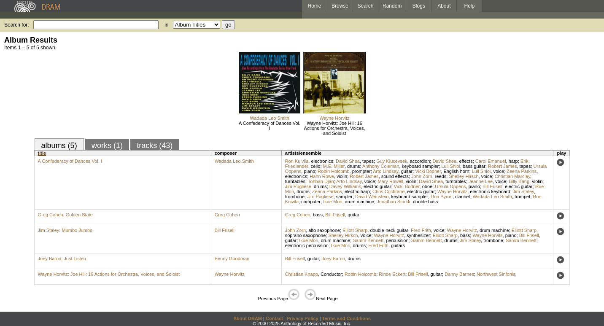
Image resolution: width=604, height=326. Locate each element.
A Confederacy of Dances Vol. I (269, 126)
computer (311, 201)
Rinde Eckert (392, 274)
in (166, 25)
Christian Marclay (512, 176)
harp (513, 161)
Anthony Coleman (380, 166)
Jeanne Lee (481, 181)
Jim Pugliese (298, 186)
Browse (340, 6)
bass (318, 214)
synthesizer (418, 235)
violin (342, 176)
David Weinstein (371, 196)
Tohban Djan (321, 181)
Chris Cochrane (388, 191)
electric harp (357, 191)
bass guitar (474, 166)
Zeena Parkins (522, 171)
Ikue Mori (332, 201)
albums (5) (59, 145)
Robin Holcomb (333, 171)
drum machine (360, 201)
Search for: (16, 25)
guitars (398, 245)
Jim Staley (523, 191)
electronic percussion (307, 245)
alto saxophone (324, 230)
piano (309, 171)
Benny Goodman (232, 258)
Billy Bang (519, 181)
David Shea (348, 161)
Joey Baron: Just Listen (62, 258)
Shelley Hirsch (463, 176)
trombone (295, 196)
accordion (420, 161)
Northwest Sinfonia (496, 274)
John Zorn (421, 176)
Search (366, 6)
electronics (322, 161)
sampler (344, 196)
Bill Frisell (492, 186)
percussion (397, 240)
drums (353, 166)
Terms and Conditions (346, 318)
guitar (407, 171)
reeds (441, 176)
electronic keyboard (490, 191)
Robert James (502, 166)
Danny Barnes (459, 274)
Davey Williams (345, 186)
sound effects (395, 176)
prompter (361, 171)
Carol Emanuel (490, 161)
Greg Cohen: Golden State (65, 214)
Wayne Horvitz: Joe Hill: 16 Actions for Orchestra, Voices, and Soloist (334, 128)
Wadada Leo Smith (269, 118)
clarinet (462, 196)
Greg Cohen (227, 214)
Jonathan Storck (393, 201)
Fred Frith (421, 230)
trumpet (522, 196)
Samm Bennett (368, 240)
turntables (295, 181)
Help (469, 6)
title (42, 153)
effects (465, 161)
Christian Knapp (301, 274)
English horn (456, 171)
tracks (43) (155, 145)
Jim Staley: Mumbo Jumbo (65, 230)
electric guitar (377, 186)
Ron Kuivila (297, 161)
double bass (425, 201)
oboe (427, 186)
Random (392, 6)
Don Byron (442, 196)
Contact (274, 318)
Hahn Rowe (322, 176)
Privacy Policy (302, 318)
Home (314, 6)
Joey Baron (333, 258)
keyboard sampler (420, 166)
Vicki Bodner (428, 171)
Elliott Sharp (354, 230)
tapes (368, 161)
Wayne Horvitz (334, 118)
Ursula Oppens (450, 186)
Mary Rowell (390, 181)
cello (316, 166)
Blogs (419, 6)
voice (498, 171)
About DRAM (247, 318)
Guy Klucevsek (391, 161)
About (443, 6)
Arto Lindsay (385, 171)
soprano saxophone (305, 235)
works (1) (107, 145)
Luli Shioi (450, 166)
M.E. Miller (334, 166)
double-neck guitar (389, 230)
